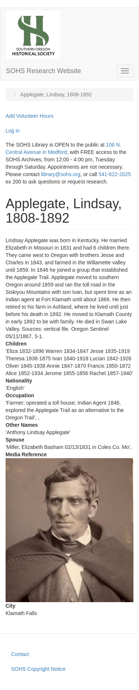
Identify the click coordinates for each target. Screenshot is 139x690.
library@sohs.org (60, 174)
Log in (13, 131)
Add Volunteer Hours (29, 116)
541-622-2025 (115, 174)
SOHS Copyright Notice (38, 669)
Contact (20, 654)
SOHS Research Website (43, 71)
